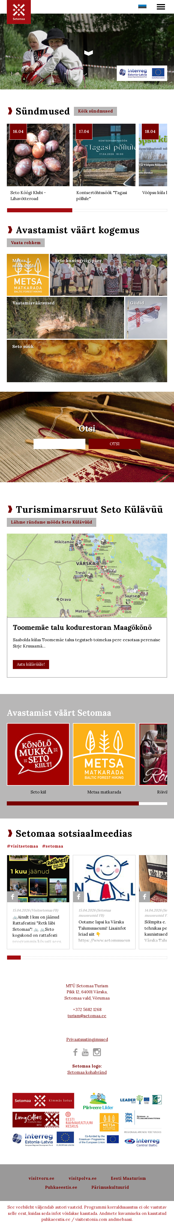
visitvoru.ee (41, 1178)
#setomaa (52, 846)
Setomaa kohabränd (87, 1072)
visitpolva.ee (82, 1178)
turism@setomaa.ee (87, 1015)
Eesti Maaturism (128, 1178)
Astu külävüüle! (31, 664)
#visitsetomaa (22, 846)
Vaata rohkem (26, 242)
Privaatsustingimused (87, 1039)
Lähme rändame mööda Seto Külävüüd (51, 522)
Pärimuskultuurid (110, 1187)
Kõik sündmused (95, 111)
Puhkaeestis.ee (61, 1187)
